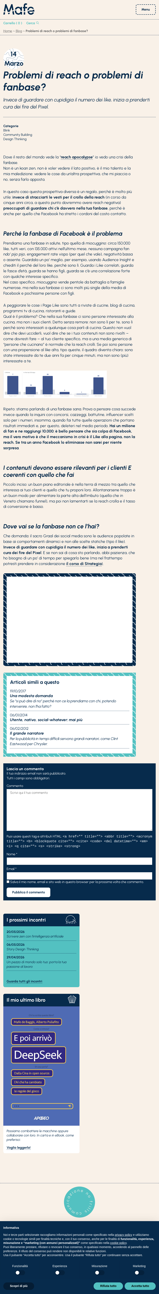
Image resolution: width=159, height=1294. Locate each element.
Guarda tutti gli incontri (24, 981)
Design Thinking (14, 139)
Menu (145, 9)
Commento (15, 786)
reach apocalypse (77, 157)
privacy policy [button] (123, 1234)
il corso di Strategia (84, 563)
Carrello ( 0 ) (12, 23)
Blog (19, 31)
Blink (6, 130)
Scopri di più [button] (19, 1286)
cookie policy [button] (118, 1243)
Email (12, 869)
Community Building (17, 135)
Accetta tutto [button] (140, 1286)
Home (7, 31)
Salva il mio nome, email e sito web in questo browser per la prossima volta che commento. (77, 882)
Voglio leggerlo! (19, 1147)
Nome (12, 854)
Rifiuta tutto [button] (108, 1286)
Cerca (32, 23)
